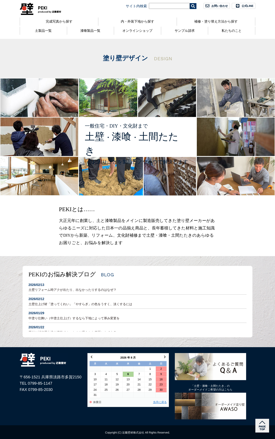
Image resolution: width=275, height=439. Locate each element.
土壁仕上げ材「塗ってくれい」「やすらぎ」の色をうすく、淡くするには (137, 301)
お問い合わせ (219, 5)
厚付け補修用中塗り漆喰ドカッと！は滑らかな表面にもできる (137, 329)
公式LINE (247, 5)
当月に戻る (160, 402)
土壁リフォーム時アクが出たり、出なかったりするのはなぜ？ (137, 287)
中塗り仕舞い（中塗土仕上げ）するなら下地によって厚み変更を (137, 315)
